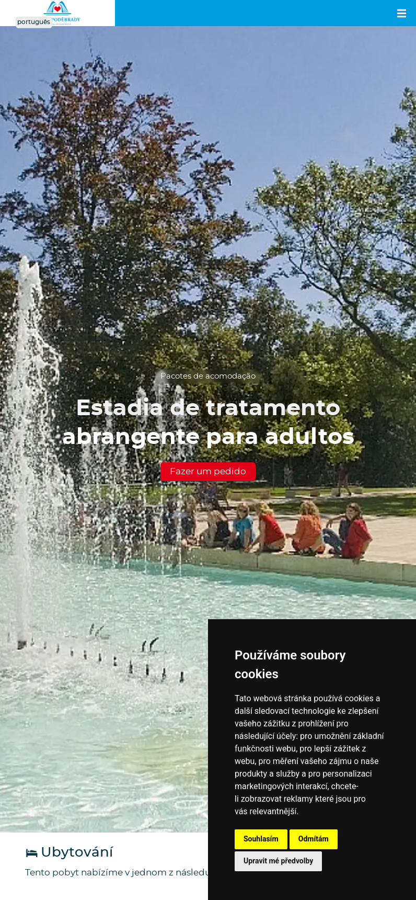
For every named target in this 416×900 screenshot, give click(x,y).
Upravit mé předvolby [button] (278, 861)
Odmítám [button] (313, 839)
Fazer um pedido (208, 471)
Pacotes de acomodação (208, 376)
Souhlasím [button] (261, 839)
